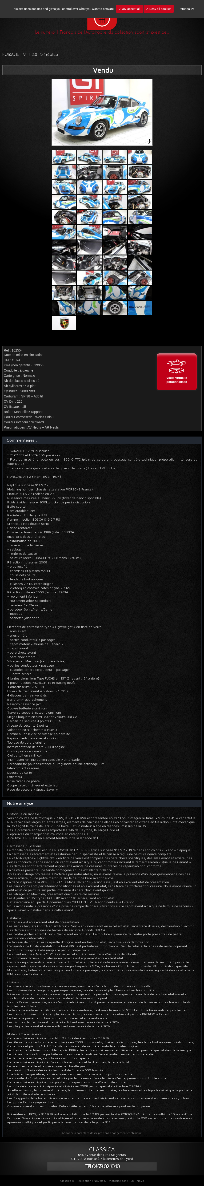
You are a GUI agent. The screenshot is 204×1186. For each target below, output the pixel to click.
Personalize (186, 9)
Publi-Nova (136, 1180)
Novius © (100, 1180)
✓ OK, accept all (129, 9)
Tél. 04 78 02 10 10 (102, 1166)
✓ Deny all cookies (158, 9)
